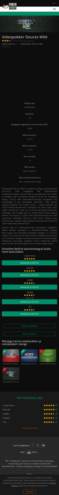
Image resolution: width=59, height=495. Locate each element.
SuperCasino (30, 255)
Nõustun (29, 491)
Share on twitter (29, 334)
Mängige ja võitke (29, 263)
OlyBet (30, 280)
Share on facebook (30, 326)
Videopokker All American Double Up (11, 357)
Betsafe (30, 268)
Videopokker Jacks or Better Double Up (29, 357)
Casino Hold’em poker (47, 357)
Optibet (30, 292)
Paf (30, 307)
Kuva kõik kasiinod (29, 428)
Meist (29, 474)
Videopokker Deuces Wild (11, 375)
